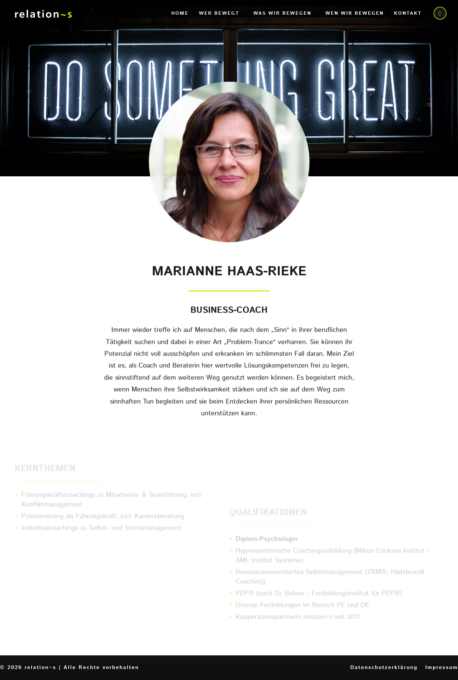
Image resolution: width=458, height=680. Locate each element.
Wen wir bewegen (354, 14)
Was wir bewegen (282, 14)
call (439, 14)
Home (180, 14)
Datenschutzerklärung (384, 667)
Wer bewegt (219, 14)
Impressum (441, 667)
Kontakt (408, 14)
